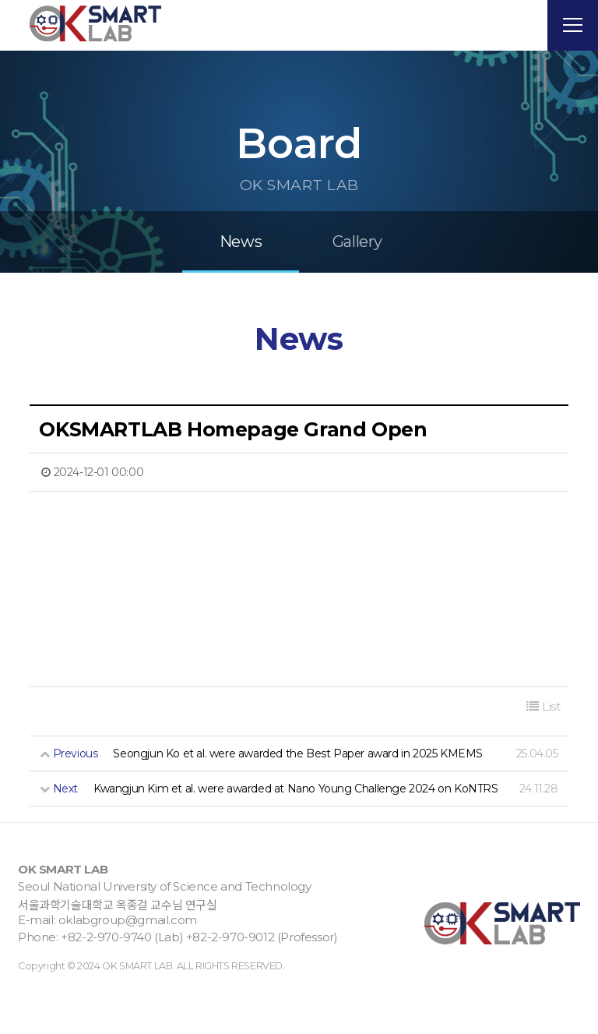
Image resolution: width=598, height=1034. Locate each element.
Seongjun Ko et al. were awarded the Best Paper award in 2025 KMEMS (298, 792)
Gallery (357, 281)
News (241, 281)
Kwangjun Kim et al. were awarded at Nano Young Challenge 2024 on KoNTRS (295, 827)
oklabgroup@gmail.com (127, 958)
